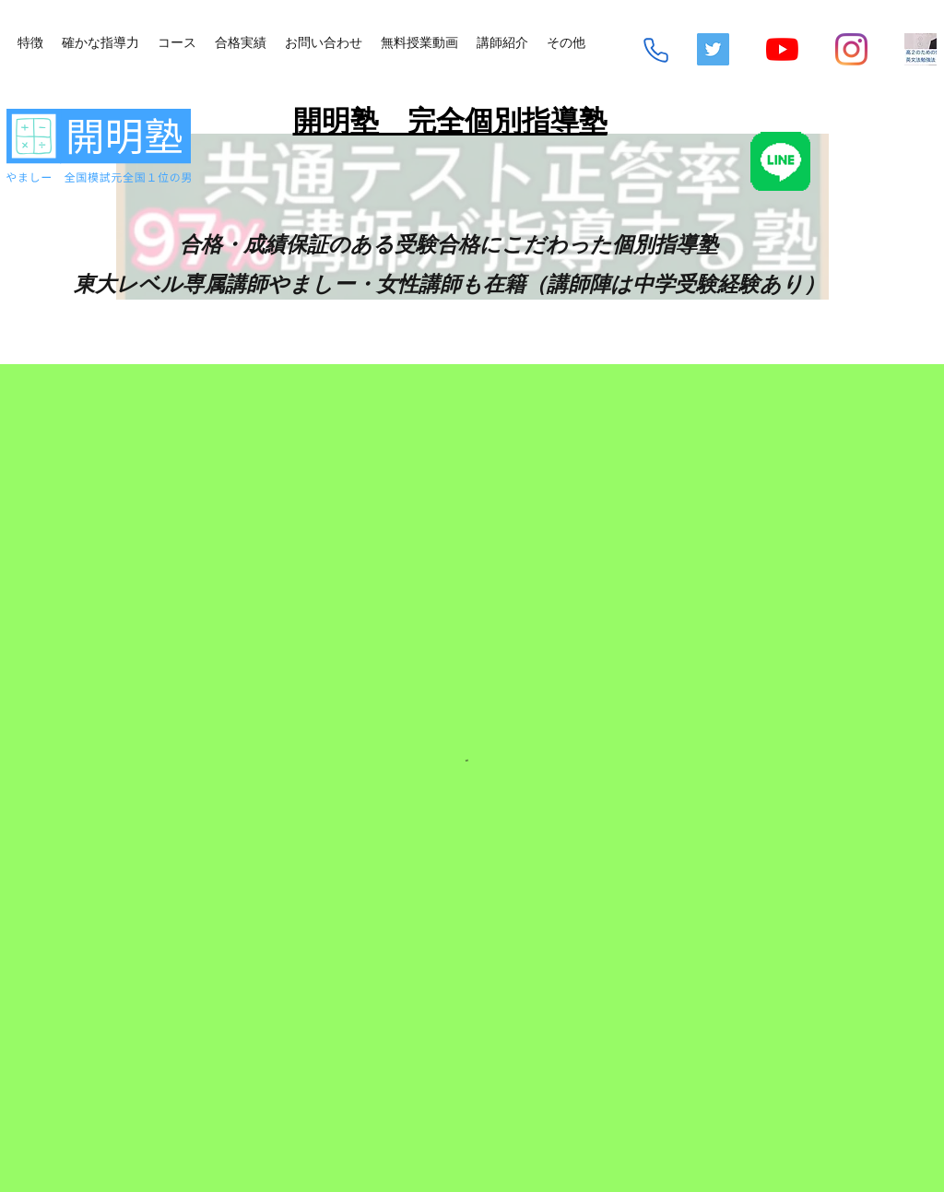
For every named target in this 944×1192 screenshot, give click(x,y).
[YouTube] (782, 49)
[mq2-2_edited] (920, 49)
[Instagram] (851, 49)
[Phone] (655, 50)
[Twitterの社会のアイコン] (713, 49)
